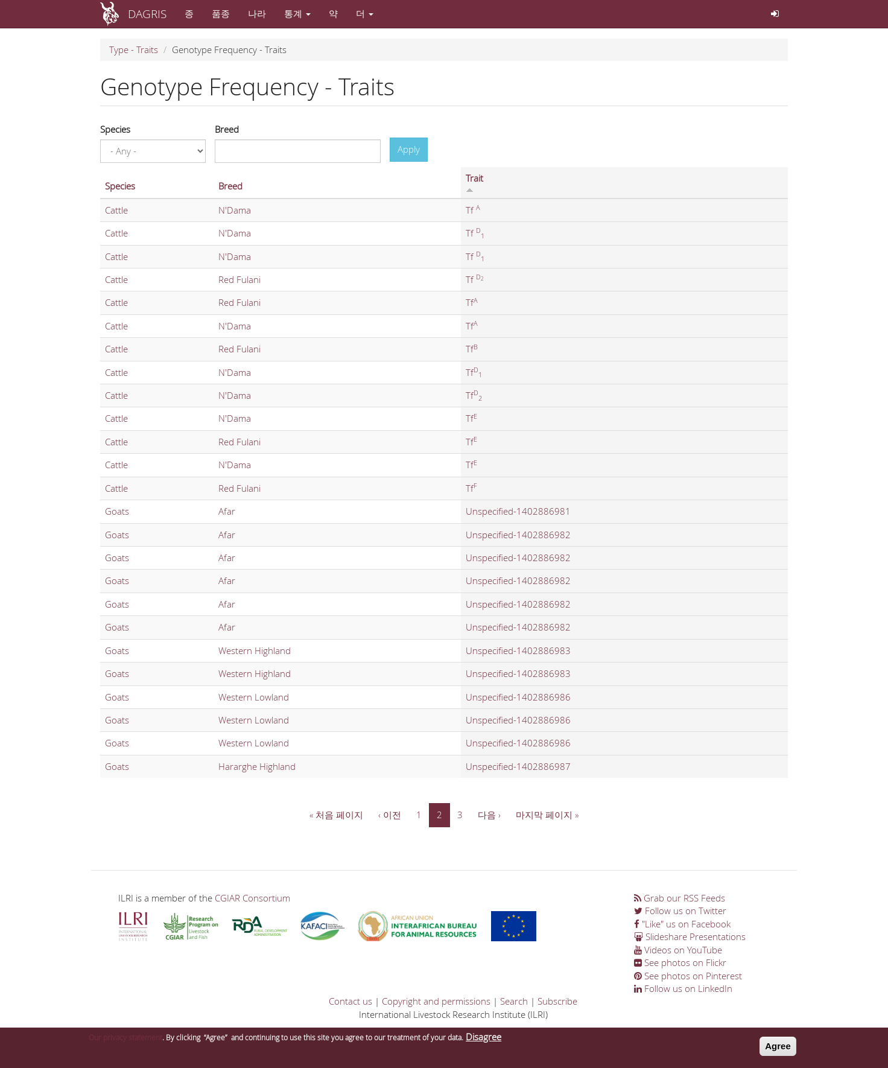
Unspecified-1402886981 (518, 511)
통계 (297, 13)
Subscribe (557, 1001)
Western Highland (254, 650)
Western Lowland (253, 697)
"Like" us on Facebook (682, 924)
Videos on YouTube (678, 950)
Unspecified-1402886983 (518, 650)
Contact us (350, 1001)
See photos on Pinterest (688, 976)
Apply (409, 149)
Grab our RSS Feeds (679, 898)
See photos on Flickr (680, 962)
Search (514, 1001)
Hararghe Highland (257, 766)
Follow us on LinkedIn (683, 988)
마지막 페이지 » (547, 815)
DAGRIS (147, 13)
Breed (227, 129)
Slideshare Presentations (690, 936)
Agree (778, 1050)
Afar (226, 511)
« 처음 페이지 (336, 815)
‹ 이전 (389, 815)
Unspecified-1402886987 (518, 766)
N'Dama (234, 210)
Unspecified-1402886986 (518, 697)
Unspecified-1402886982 (518, 535)
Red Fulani (239, 279)
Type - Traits (133, 49)
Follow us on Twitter (680, 910)
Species (115, 129)
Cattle (116, 210)
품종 (221, 13)
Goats (117, 511)
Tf (473, 210)
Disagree (483, 1041)
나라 (257, 13)
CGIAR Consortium (252, 898)
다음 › (489, 815)
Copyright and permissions (436, 1001)
